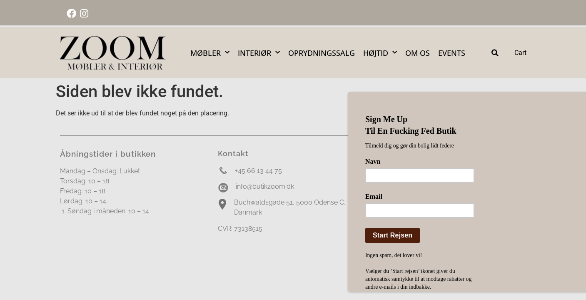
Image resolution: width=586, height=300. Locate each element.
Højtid (380, 53)
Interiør (259, 53)
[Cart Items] (520, 53)
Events (451, 53)
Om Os (417, 53)
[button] (495, 53)
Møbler (209, 53)
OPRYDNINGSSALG (321, 53)
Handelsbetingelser (404, 244)
